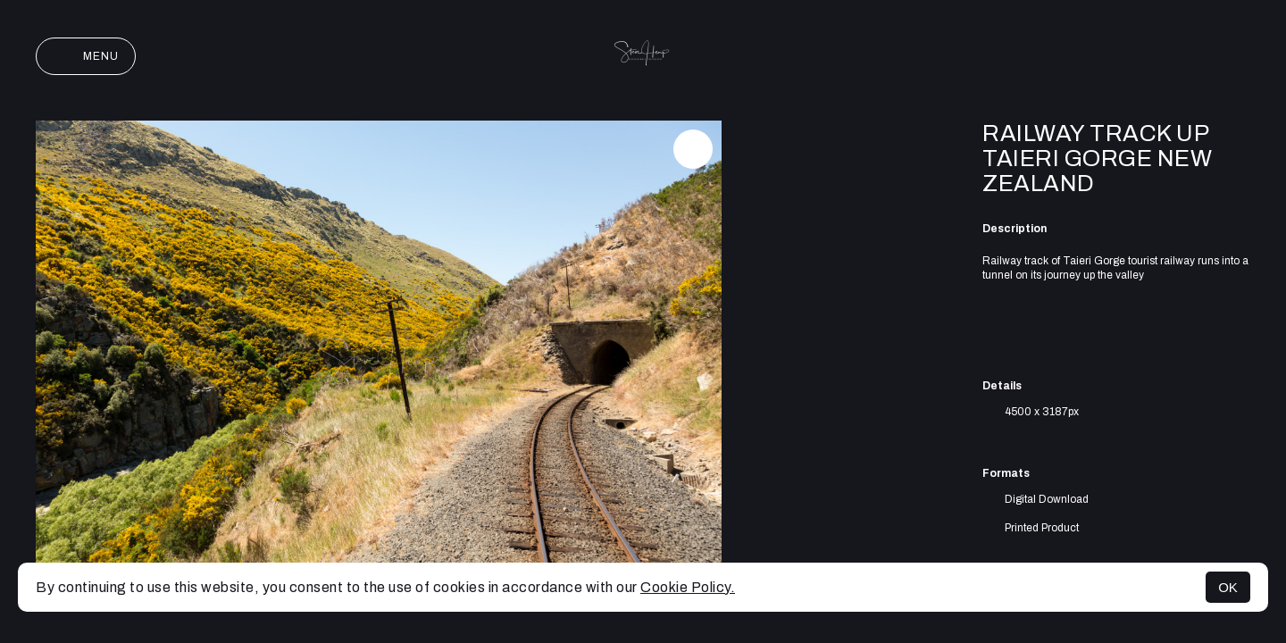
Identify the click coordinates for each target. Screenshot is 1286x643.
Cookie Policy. (687, 587)
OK (1228, 587)
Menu (86, 56)
